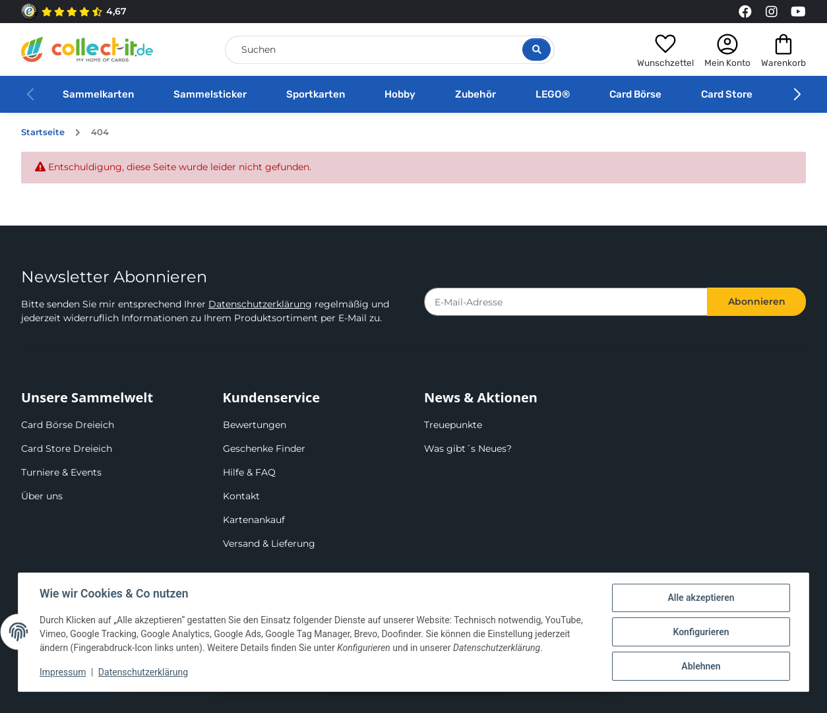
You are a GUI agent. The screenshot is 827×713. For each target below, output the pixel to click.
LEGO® (553, 94)
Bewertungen (254, 425)
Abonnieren (756, 301)
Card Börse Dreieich (67, 425)
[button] (665, 49)
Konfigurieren (701, 632)
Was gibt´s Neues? (468, 448)
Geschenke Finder (264, 448)
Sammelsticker (210, 94)
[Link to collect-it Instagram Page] (772, 12)
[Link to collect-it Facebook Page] (745, 12)
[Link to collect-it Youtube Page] (798, 12)
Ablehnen (700, 666)
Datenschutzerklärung (260, 304)
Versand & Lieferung (269, 543)
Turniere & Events (61, 472)
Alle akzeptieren (700, 597)
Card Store (726, 94)
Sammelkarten (98, 94)
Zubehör (475, 94)
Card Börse (635, 94)
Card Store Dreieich (66, 448)
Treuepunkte (453, 425)
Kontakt (241, 496)
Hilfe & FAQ (249, 472)
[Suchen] (390, 50)
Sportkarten (315, 94)
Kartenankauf (254, 520)
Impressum (63, 672)
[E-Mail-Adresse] (566, 302)
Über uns (42, 496)
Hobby (399, 94)
